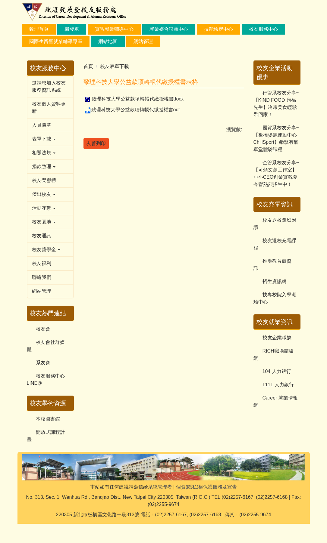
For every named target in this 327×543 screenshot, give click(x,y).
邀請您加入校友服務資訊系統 (49, 86)
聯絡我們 (41, 277)
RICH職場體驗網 (273, 354)
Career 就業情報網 (275, 401)
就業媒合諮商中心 (168, 29)
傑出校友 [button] (43, 194)
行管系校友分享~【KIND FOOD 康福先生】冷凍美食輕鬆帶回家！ (276, 103)
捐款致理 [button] (43, 166)
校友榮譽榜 (44, 180)
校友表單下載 (114, 66)
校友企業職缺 (277, 337)
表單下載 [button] (43, 138)
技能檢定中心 (218, 29)
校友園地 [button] (43, 221)
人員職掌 (41, 125)
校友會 (43, 329)
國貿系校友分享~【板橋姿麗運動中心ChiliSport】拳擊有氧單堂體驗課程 (276, 138)
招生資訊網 (275, 281)
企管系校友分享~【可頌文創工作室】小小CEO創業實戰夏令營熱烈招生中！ (276, 173)
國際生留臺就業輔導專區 (55, 41)
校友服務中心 (263, 29)
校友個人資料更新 (49, 107)
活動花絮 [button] (43, 208)
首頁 (88, 66)
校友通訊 (41, 235)
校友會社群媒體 (46, 346)
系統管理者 (160, 506)
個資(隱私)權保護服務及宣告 (206, 506)
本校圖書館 (48, 418)
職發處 (71, 29)
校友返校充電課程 (274, 244)
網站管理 (41, 291)
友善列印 (96, 143)
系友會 (43, 362)
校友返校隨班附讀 (274, 224)
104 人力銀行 (277, 371)
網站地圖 (108, 41)
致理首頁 (39, 29)
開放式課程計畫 (46, 436)
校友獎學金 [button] (46, 249)
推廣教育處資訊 (272, 264)
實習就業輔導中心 (114, 29)
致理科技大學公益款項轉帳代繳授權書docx (133, 98)
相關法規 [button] (43, 152)
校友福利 (41, 263)
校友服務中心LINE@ (46, 379)
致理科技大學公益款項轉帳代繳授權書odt (131, 109)
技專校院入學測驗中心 (274, 298)
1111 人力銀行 (278, 384)
